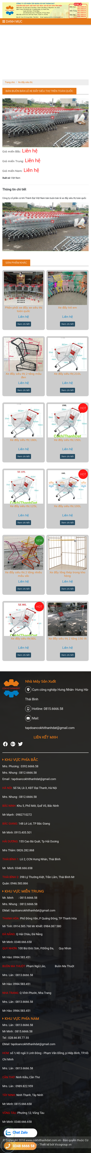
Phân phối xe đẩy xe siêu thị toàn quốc (23, 309)
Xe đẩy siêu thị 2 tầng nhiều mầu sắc (23, 574)
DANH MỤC (12, 21)
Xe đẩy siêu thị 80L (23, 638)
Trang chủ (10, 82)
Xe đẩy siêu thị (25, 82)
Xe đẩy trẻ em (67, 307)
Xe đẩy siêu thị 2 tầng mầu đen (23, 375)
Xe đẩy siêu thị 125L (23, 506)
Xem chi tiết (23, 324)
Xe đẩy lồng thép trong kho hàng (67, 574)
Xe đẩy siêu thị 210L (67, 374)
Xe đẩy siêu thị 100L (67, 506)
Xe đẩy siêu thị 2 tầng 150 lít (67, 638)
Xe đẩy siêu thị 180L (23, 440)
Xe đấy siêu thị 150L (67, 440)
